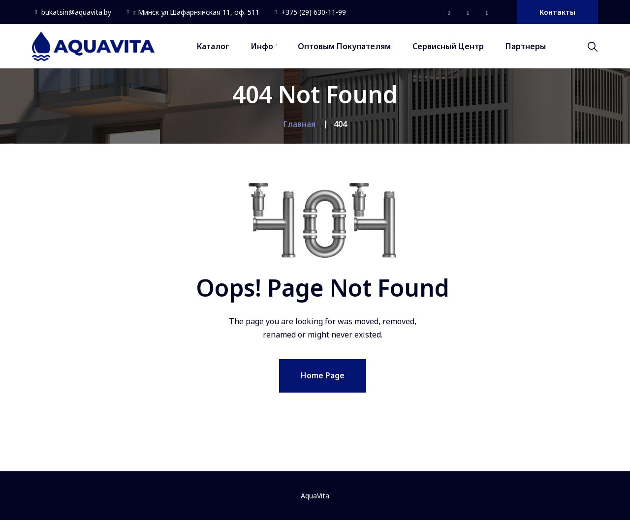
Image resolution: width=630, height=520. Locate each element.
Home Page (323, 375)
